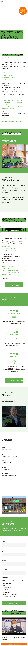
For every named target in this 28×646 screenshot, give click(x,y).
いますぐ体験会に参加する (14, 643)
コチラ (3, 462)
